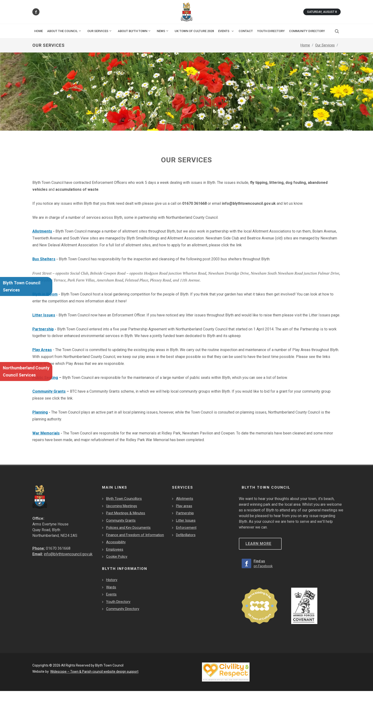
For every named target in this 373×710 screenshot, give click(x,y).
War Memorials (46, 433)
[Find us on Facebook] (35, 11)
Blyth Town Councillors (124, 498)
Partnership (43, 329)
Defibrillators (186, 535)
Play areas (184, 506)
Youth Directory (118, 602)
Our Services (99, 30)
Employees (114, 549)
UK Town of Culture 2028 (194, 31)
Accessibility (116, 542)
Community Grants (49, 391)
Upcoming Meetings (121, 506)
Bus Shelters (43, 259)
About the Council (64, 30)
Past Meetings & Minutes (125, 513)
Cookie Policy (116, 556)
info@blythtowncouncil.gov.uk (68, 554)
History (111, 580)
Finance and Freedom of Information (135, 535)
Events (111, 594)
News (163, 30)
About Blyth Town (134, 30)
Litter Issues (43, 315)
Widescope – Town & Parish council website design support (94, 671)
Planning (40, 412)
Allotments (42, 231)
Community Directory (122, 609)
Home (38, 31)
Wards (111, 587)
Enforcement (186, 527)
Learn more (258, 543)
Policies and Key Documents (128, 527)
